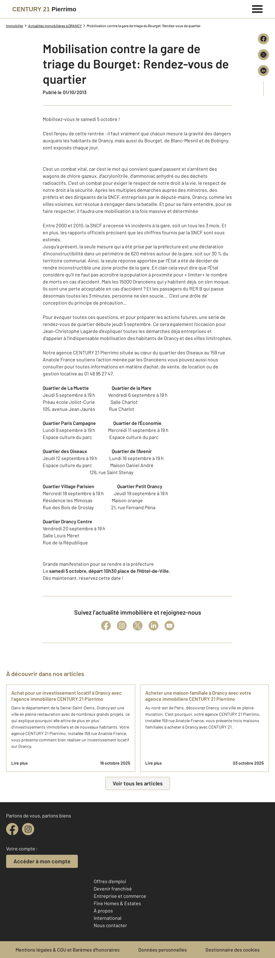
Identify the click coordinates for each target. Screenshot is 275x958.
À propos (103, 910)
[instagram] (28, 829)
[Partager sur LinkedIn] (263, 70)
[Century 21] (44, 9)
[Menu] (257, 8)
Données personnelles (162, 950)
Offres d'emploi (110, 881)
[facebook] (12, 829)
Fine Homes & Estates (117, 903)
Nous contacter (110, 925)
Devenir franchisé (113, 888)
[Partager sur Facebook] (263, 38)
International (107, 918)
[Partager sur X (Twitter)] (263, 54)
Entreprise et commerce (120, 896)
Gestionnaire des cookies (232, 950)
